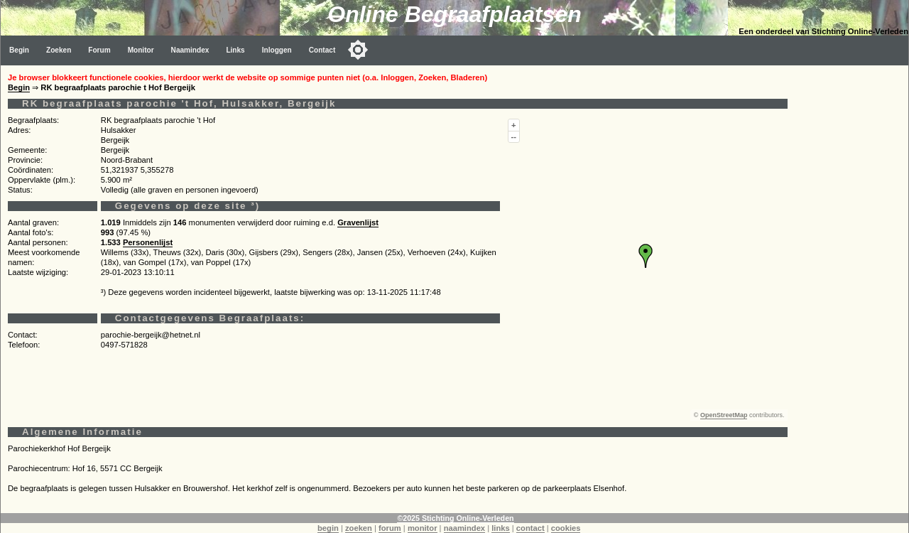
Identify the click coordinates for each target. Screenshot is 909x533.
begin (328, 528)
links (500, 528)
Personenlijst (148, 242)
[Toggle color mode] (358, 50)
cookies (566, 528)
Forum (99, 50)
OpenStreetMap (724, 415)
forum (390, 528)
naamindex (464, 528)
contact (530, 528)
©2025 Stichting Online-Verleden (455, 518)
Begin (19, 50)
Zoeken (58, 50)
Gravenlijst (358, 222)
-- (513, 136)
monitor (422, 528)
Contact (322, 50)
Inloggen (277, 50)
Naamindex (190, 50)
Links (235, 50)
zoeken (358, 528)
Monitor (141, 50)
